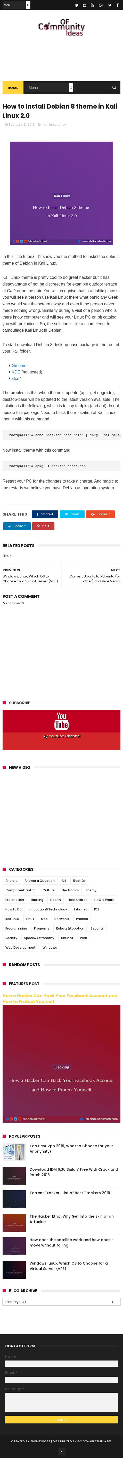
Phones (82, 919)
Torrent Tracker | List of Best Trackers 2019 (70, 1192)
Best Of (79, 880)
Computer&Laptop (20, 890)
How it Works (104, 900)
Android (11, 880)
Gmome (19, 365)
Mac (44, 919)
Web (83, 938)
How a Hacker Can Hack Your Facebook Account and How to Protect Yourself (60, 999)
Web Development (20, 947)
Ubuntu (67, 938)
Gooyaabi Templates (94, 1441)
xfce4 (17, 378)
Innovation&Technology (48, 909)
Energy (91, 890)
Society (11, 938)
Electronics (70, 890)
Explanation (14, 900)
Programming (16, 928)
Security (97, 928)
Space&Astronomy (39, 938)
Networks (61, 919)
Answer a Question (39, 880)
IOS (96, 909)
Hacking (37, 900)
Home (13, 88)
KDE (16, 372)
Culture (49, 890)
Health (55, 900)
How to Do (13, 909)
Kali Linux (50, 124)
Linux (62, 124)
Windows (50, 947)
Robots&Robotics (70, 928)
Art (64, 880)
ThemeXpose (40, 1441)
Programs (41, 928)
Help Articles (77, 900)
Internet (80, 909)
